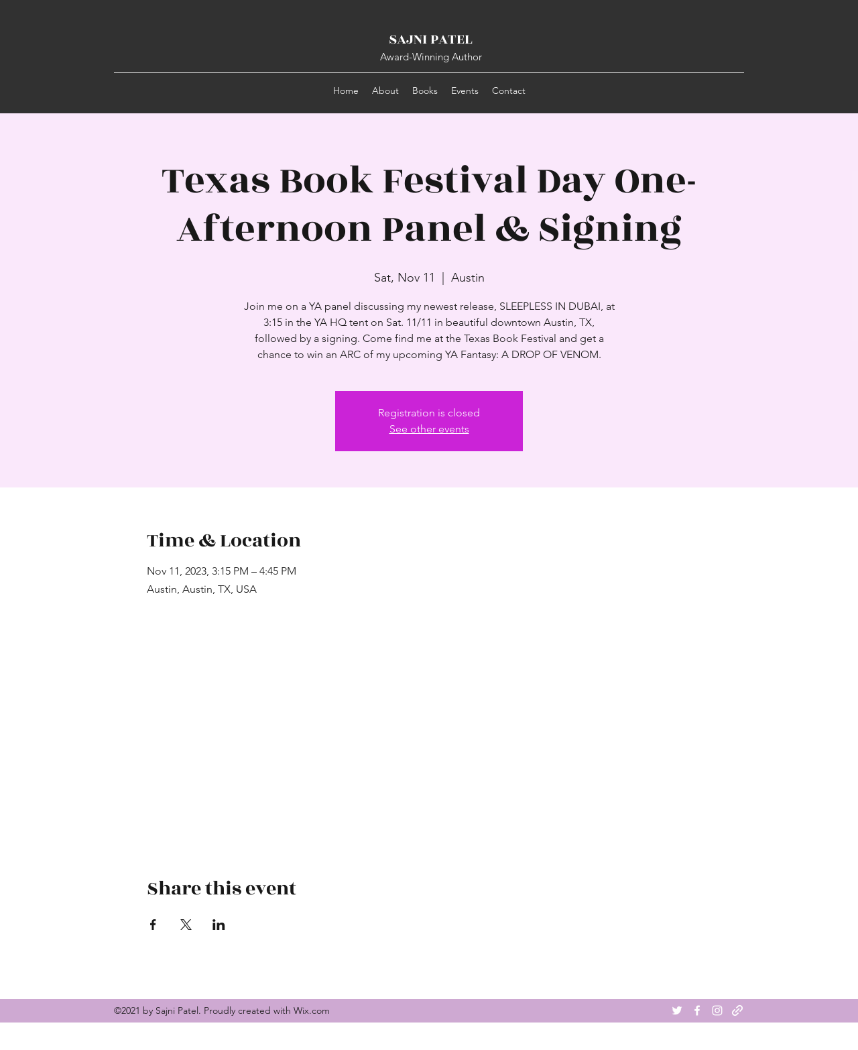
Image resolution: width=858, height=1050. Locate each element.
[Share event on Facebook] (153, 924)
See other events (429, 428)
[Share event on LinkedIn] (218, 924)
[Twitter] (677, 1010)
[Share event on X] (186, 924)
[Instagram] (717, 1010)
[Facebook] (697, 1010)
